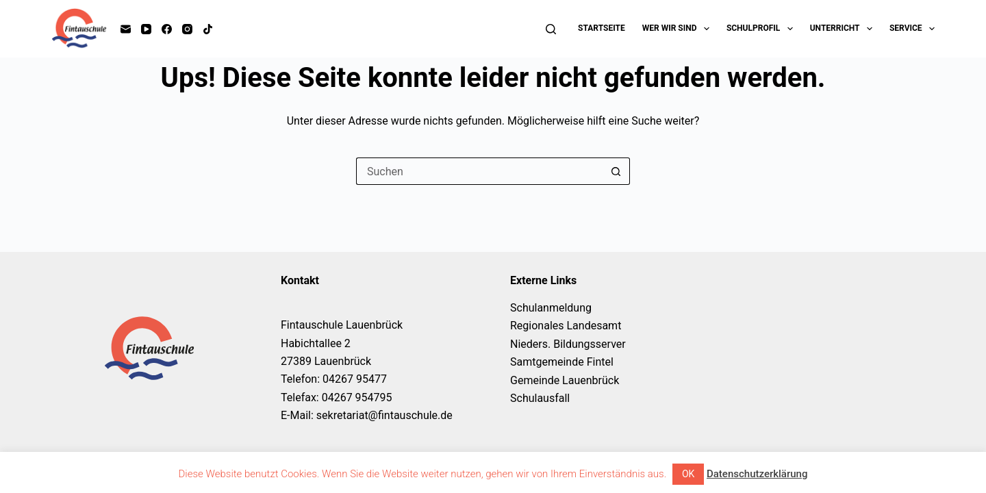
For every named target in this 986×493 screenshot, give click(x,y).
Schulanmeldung (551, 307)
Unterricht (844, 29)
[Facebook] (167, 29)
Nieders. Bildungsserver (568, 344)
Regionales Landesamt (565, 325)
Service (912, 29)
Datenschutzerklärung (757, 474)
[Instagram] (187, 29)
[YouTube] (146, 29)
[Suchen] (551, 29)
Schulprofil (762, 29)
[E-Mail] (126, 29)
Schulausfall (540, 398)
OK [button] (688, 473)
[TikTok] (208, 29)
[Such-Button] (616, 171)
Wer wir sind (678, 29)
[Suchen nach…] (479, 171)
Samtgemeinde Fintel (562, 361)
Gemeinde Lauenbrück (564, 380)
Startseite (601, 28)
